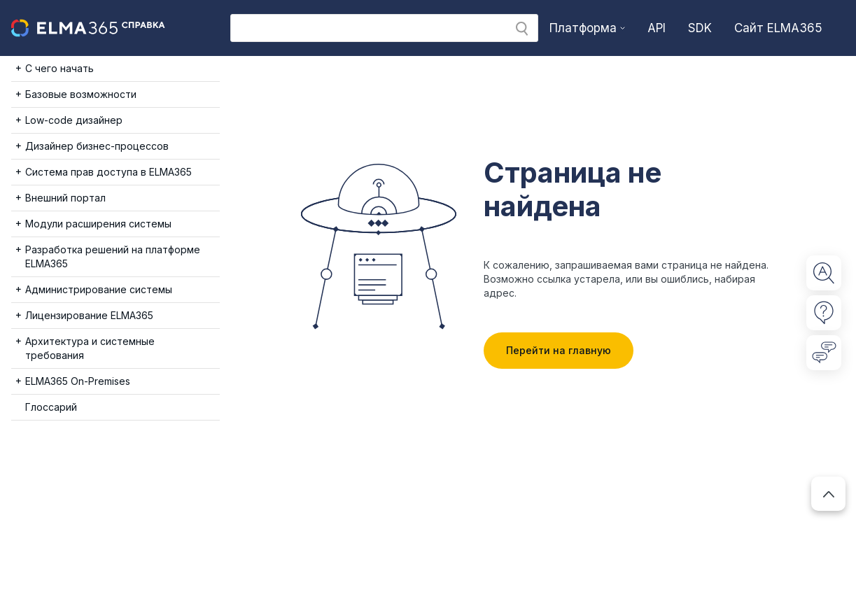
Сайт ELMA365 (778, 28)
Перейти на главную (558, 350)
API (656, 28)
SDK (700, 28)
